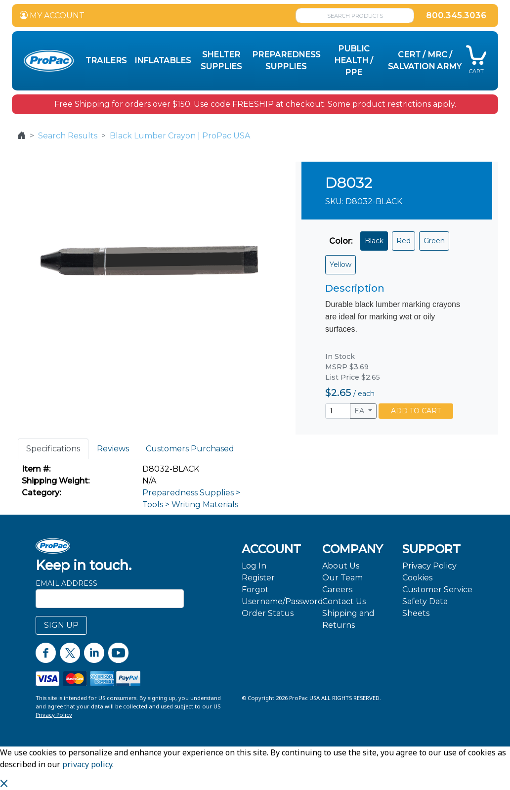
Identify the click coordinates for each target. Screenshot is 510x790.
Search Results (67, 135)
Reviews (113, 448)
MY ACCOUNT (52, 15)
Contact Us (344, 601)
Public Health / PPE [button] (353, 60)
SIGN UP (61, 625)
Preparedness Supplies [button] (286, 60)
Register (258, 577)
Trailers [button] (106, 60)
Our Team (342, 577)
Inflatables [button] (162, 60)
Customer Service (437, 589)
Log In (254, 566)
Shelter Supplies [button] (221, 60)
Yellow (340, 264)
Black (374, 240)
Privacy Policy (429, 566)
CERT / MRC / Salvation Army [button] (425, 60)
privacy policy (87, 764)
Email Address (66, 583)
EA (360, 410)
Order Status (268, 613)
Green (434, 240)
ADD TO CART (416, 410)
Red (403, 240)
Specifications (53, 448)
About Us (340, 566)
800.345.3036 (456, 15)
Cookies (417, 577)
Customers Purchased (190, 448)
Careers (337, 589)
